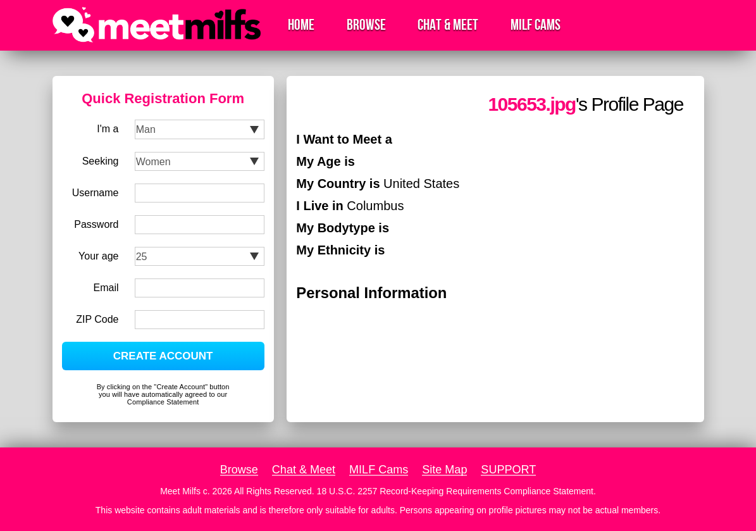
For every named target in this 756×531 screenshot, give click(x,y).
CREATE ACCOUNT (163, 356)
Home (301, 25)
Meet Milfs (180, 491)
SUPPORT (508, 469)
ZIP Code (97, 319)
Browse (366, 25)
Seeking (100, 161)
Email (105, 287)
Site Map (444, 469)
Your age (98, 256)
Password (96, 224)
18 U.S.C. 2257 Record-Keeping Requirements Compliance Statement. (456, 491)
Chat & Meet (448, 25)
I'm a (107, 128)
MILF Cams (536, 25)
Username (95, 192)
